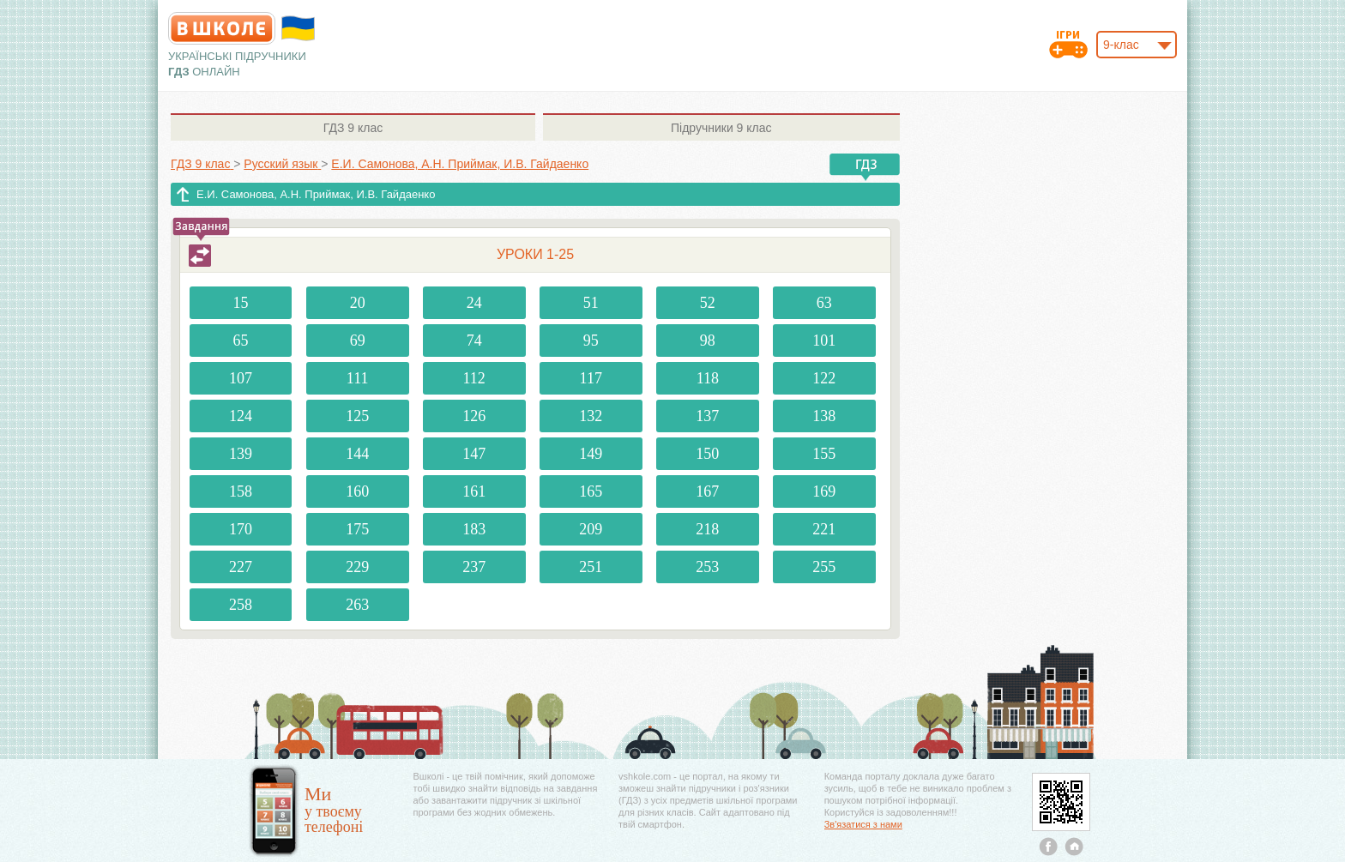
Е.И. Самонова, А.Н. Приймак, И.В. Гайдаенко (315, 194)
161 (474, 491)
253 (707, 567)
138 (823, 416)
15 (241, 302)
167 (707, 491)
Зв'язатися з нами (863, 824)
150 (707, 453)
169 (823, 491)
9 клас (353, 128)
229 (357, 567)
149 (590, 453)
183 (474, 529)
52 (707, 302)
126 (474, 416)
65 (241, 340)
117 (591, 378)
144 (357, 453)
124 (240, 416)
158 (240, 491)
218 (707, 529)
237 (474, 567)
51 (591, 302)
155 (823, 453)
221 (823, 529)
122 (823, 378)
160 (357, 491)
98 (707, 340)
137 (707, 416)
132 (590, 416)
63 (824, 302)
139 (240, 453)
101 (823, 340)
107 (240, 378)
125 (357, 416)
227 (240, 567)
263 (357, 604)
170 (240, 529)
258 (240, 604)
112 (474, 378)
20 (357, 302)
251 (590, 567)
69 (357, 340)
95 (591, 340)
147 (474, 453)
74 (474, 340)
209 (590, 529)
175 (357, 529)
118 (708, 378)
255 (823, 567)
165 (590, 491)
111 (358, 378)
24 (474, 302)
